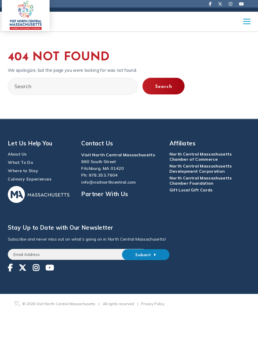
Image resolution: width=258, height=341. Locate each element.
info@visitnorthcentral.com (109, 182)
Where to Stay (23, 170)
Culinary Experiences (30, 179)
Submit (152, 255)
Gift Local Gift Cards (191, 190)
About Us (17, 154)
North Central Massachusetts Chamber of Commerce (201, 157)
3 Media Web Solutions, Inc (17, 303)
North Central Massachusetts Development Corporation (201, 169)
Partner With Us (104, 194)
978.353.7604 (103, 175)
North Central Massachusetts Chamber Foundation (201, 181)
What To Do (20, 162)
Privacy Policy (153, 304)
